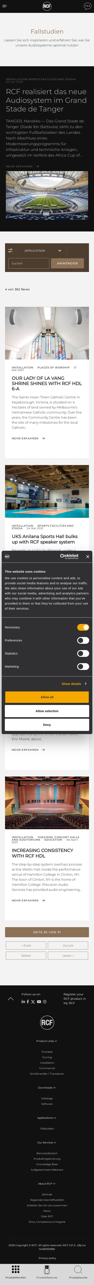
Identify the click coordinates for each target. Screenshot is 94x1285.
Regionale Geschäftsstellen (47, 1199)
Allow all (47, 697)
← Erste (26, 945)
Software (47, 1103)
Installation (47, 1062)
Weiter (26, 956)
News (47, 1210)
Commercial (47, 1068)
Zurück (68, 945)
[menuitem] (47, 1258)
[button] (47, 932)
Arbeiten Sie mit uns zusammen (47, 1205)
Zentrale (47, 1194)
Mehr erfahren (19, 166)
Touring (47, 1057)
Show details (71, 684)
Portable (47, 1051)
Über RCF (47, 1216)
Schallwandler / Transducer (47, 1073)
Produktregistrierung (47, 1158)
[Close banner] (87, 556)
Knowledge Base (47, 1164)
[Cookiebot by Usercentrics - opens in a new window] (60, 556)
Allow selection (46, 711)
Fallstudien (47, 1128)
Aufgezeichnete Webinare (47, 1169)
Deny (47, 724)
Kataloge (47, 1098)
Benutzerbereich (47, 1153)
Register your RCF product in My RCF (75, 998)
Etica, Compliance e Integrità (47, 1221)
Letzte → (68, 956)
